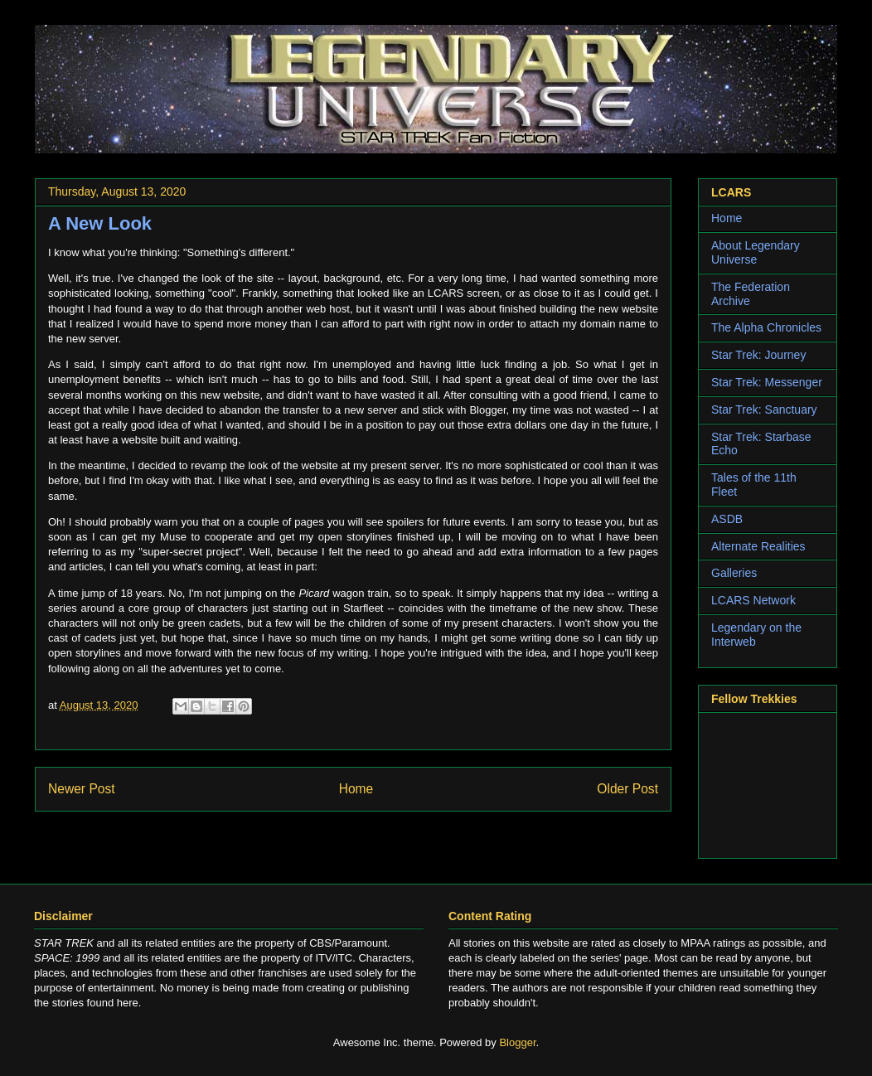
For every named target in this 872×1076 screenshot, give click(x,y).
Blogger (517, 1042)
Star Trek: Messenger (766, 382)
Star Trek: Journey (758, 354)
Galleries (734, 572)
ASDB (727, 519)
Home (356, 789)
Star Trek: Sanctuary (764, 409)
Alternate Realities (758, 546)
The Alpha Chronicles (766, 327)
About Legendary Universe (755, 252)
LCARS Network (753, 600)
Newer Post (81, 789)
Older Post (627, 789)
